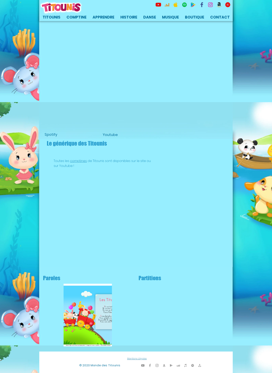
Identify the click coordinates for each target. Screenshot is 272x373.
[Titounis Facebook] (150, 365)
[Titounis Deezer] (167, 5)
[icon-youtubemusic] (228, 5)
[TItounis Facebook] (202, 5)
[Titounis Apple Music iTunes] (176, 5)
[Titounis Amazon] (219, 5)
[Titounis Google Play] (193, 5)
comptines (78, 161)
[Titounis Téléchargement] (200, 365)
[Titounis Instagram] (210, 5)
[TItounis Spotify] (184, 5)
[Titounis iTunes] (185, 365)
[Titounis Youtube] (158, 5)
